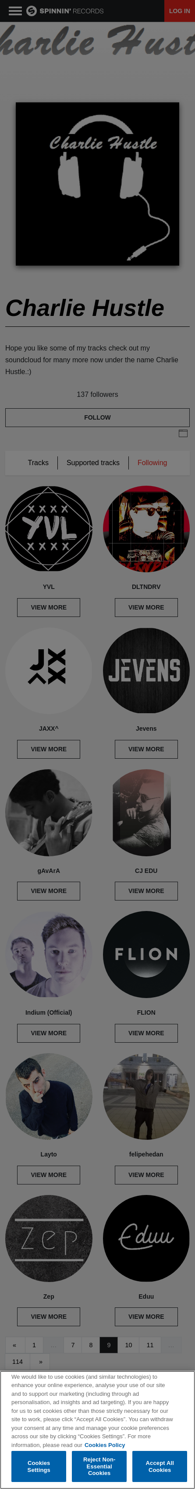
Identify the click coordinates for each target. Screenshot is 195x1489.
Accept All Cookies (160, 1466)
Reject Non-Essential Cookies (99, 1466)
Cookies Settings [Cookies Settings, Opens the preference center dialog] (39, 1466)
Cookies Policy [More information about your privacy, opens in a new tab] (105, 1445)
